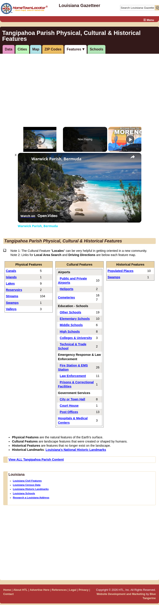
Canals (11, 271)
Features (74, 49)
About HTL (20, 589)
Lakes (10, 283)
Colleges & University (76, 338)
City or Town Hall (72, 399)
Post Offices (69, 412)
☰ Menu (148, 20)
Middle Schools (71, 325)
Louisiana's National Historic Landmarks (76, 449)
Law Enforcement (73, 376)
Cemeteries (66, 297)
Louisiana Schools (24, 493)
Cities (22, 49)
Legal (72, 589)
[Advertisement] (77, 87)
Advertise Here (39, 589)
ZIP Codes (52, 49)
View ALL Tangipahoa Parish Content (36, 459)
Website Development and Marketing (121, 594)
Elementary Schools (75, 318)
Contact (8, 594)
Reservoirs (14, 290)
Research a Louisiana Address (31, 497)
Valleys (11, 309)
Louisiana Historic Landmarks (31, 489)
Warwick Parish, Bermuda (56, 159)
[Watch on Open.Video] (39, 216)
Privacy (84, 589)
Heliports (66, 289)
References (59, 589)
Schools (96, 49)
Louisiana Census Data (27, 485)
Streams (12, 296)
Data (8, 49)
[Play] (130, 139)
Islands (11, 277)
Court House (69, 405)
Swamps (12, 302)
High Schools (70, 331)
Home (7, 589)
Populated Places (121, 271)
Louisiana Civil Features (27, 480)
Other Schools (70, 312)
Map (35, 49)
